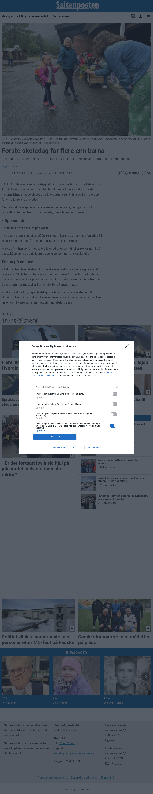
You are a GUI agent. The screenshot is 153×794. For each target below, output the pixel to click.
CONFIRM (55, 437)
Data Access (76, 447)
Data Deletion (59, 447)
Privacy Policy (93, 447)
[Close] (128, 347)
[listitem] (76, 387)
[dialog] (76, 397)
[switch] (113, 394)
